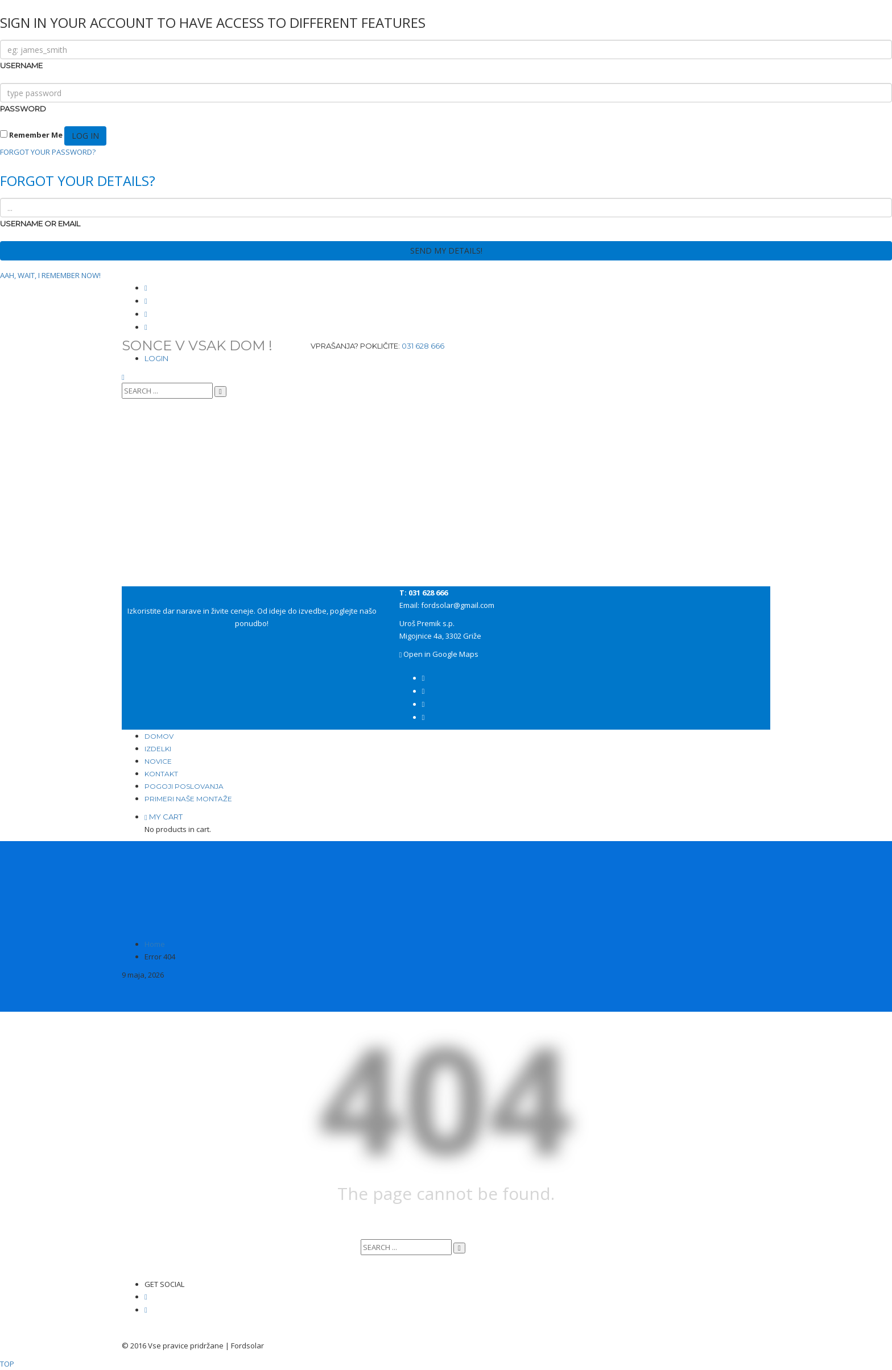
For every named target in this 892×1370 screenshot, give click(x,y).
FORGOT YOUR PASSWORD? (48, 152)
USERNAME (21, 65)
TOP (7, 1364)
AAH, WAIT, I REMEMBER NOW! (50, 275)
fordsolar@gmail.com (457, 605)
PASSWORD (23, 108)
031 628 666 (423, 345)
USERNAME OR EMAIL (40, 223)
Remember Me (31, 135)
